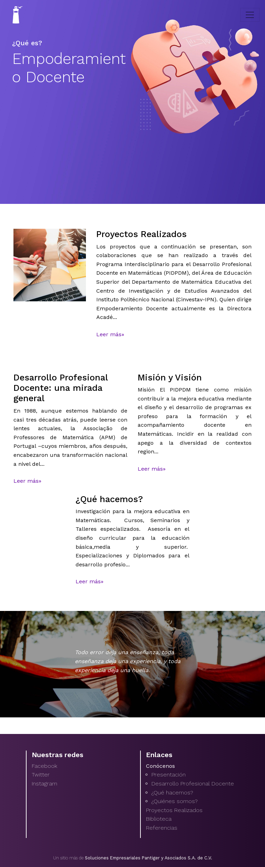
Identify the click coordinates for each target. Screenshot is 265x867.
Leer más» (110, 334)
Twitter (41, 774)
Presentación (168, 774)
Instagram (44, 783)
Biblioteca (158, 819)
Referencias (161, 827)
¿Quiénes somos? (174, 801)
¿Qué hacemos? (172, 792)
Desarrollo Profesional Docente (192, 783)
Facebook (44, 766)
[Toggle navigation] (249, 15)
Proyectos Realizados (174, 810)
